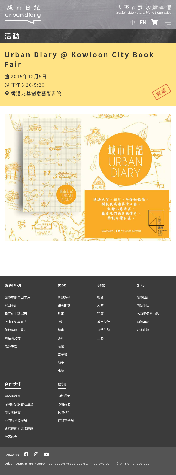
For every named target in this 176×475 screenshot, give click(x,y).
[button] (166, 22)
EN (143, 22)
